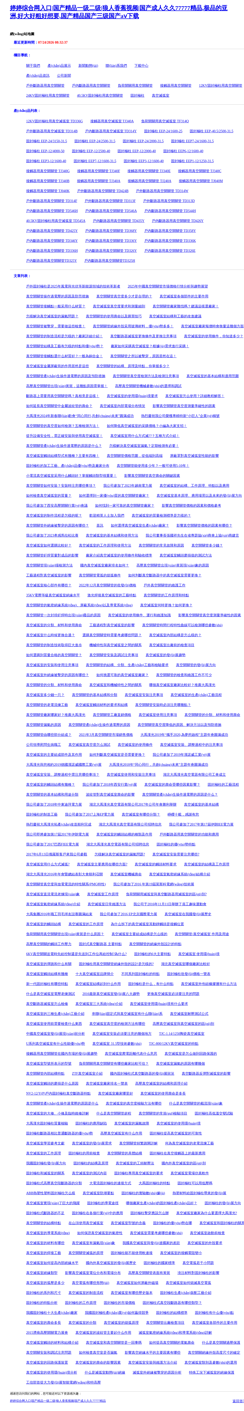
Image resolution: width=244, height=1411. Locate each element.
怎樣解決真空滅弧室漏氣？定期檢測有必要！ (144, 446)
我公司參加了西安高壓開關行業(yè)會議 (57, 505)
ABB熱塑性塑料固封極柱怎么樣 (50, 1193)
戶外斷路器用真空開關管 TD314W (162, 191)
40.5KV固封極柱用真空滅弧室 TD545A (55, 221)
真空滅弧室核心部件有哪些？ (48, 585)
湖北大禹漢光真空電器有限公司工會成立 (194, 774)
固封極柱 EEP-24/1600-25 (163, 131)
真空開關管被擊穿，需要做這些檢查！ (55, 326)
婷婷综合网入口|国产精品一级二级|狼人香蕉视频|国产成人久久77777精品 (58, 1401)
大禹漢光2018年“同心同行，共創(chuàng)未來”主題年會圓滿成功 (158, 765)
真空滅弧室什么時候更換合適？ (50, 635)
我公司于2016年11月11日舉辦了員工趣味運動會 (169, 904)
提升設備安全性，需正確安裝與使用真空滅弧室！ (64, 436)
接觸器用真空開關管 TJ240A (149, 181)
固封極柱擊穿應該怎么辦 (149, 1213)
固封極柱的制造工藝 (42, 814)
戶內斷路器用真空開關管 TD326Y (111, 251)
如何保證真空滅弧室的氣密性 (99, 1233)
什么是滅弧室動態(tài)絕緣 (105, 1372)
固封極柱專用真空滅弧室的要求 (138, 1173)
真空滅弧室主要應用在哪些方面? (102, 864)
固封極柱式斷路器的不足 (45, 1213)
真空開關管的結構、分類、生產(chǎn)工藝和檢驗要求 (127, 665)
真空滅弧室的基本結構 (201, 804)
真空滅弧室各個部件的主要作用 (184, 296)
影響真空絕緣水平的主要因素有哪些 (153, 1352)
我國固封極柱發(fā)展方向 (46, 1163)
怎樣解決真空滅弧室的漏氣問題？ (52, 316)
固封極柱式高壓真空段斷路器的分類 (54, 1183)
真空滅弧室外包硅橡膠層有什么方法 (209, 984)
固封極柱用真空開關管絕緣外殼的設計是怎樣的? (116, 964)
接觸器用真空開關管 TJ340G (48, 171)
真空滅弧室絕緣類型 (42, 1273)
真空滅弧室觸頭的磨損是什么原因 (52, 1083)
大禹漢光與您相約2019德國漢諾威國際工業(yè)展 (64, 765)
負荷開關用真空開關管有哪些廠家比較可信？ (114, 1063)
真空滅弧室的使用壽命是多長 (163, 1093)
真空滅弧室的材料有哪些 (45, 1243)
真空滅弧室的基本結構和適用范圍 (212, 376)
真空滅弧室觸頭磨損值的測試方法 (186, 555)
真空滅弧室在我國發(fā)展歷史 (188, 914)
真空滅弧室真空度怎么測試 (89, 745)
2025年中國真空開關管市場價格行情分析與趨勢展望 (168, 286)
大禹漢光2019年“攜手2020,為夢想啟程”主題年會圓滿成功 (184, 735)
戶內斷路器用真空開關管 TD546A (111, 211)
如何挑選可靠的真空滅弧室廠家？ (122, 675)
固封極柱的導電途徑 (103, 1203)
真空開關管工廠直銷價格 (112, 715)
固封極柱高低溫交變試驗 (214, 1113)
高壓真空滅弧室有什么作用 (121, 1133)
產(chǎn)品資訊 (38, 75)
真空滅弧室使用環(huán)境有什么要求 (159, 1004)
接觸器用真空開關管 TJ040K (48, 191)
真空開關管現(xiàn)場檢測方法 (49, 565)
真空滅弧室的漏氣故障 (131, 1123)
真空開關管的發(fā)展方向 (196, 665)
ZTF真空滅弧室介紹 (87, 1073)
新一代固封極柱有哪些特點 (47, 984)
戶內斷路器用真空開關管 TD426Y (177, 221)
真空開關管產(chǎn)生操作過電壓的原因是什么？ (64, 446)
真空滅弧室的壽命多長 (43, 1323)
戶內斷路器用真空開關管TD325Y (51, 261)
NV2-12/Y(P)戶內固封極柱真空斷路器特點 (58, 1093)
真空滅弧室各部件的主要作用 (214, 1323)
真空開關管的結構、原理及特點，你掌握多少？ (133, 366)
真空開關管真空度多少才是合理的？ (124, 296)
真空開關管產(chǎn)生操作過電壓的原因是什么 (62, 1103)
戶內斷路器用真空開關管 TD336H (52, 251)
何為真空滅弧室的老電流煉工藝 (189, 1143)
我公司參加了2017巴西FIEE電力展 (52, 844)
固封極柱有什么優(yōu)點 (214, 1313)
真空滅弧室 (160, 95)
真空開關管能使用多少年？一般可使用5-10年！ (153, 466)
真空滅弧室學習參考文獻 (45, 1143)
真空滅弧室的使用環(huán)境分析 (51, 1372)
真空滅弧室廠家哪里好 (115, 1093)
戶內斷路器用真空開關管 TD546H (52, 211)
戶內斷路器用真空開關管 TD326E (170, 251)
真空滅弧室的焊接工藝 (43, 1253)
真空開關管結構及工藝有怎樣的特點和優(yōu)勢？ (64, 346)
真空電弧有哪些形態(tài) (90, 1283)
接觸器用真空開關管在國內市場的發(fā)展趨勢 (61, 1054)
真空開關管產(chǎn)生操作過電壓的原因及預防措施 (65, 376)
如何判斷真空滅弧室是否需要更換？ (117, 755)
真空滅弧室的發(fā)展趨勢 (165, 655)
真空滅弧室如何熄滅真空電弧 (188, 1283)
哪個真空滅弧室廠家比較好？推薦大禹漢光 (182, 685)
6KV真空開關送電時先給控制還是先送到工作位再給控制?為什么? (76, 954)
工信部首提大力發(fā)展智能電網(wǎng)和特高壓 (63, 1382)
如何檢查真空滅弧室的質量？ (48, 495)
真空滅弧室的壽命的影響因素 (98, 1362)
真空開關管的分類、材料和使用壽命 (212, 715)
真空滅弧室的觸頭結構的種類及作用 (124, 834)
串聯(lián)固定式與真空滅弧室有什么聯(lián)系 (127, 1014)
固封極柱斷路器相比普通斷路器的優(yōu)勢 (59, 1133)
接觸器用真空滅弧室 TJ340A (112, 121)
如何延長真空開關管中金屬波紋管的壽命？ (59, 406)
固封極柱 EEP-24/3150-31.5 (46, 141)
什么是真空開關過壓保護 (221, 1342)
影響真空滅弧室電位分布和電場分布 (93, 1273)
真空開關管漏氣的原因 (43, 725)
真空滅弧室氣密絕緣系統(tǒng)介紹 (53, 904)
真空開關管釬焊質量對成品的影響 (52, 555)
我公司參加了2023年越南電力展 (127, 486)
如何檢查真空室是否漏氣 (98, 1352)
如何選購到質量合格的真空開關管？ (54, 655)
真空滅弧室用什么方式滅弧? (47, 864)
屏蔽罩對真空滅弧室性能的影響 (194, 456)
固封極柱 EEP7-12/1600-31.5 (95, 161)
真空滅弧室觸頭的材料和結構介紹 (52, 1342)
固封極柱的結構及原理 (90, 1163)
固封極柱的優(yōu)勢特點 (176, 844)
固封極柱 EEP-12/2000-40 (137, 151)
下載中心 (141, 66)
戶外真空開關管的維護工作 (164, 585)
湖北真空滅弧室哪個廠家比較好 (185, 964)
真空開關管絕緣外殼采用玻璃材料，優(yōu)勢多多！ (133, 326)
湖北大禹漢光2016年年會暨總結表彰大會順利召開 (64, 874)
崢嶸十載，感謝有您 (183, 814)
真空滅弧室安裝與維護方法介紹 (152, 1362)
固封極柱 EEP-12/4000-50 (45, 151)
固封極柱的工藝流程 (223, 784)
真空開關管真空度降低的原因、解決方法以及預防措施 (179, 725)
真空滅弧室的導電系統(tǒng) (48, 1233)
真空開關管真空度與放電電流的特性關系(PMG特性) (66, 884)
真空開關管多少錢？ (207, 545)
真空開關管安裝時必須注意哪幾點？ (163, 705)
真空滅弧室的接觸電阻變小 (181, 1253)
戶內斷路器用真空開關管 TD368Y (111, 231)
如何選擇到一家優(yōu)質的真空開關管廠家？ (114, 495)
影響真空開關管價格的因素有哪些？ (204, 525)
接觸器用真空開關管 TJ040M (201, 181)
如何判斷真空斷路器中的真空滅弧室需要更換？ (164, 575)
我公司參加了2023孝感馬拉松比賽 (52, 535)
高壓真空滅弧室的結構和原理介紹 (161, 1083)
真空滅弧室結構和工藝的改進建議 (175, 316)
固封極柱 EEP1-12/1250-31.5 (192, 161)
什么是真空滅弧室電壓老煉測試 (50, 994)
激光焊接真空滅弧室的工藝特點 (111, 595)
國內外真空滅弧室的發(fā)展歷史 (111, 1263)
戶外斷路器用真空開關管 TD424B (103, 191)
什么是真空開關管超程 (113, 1113)
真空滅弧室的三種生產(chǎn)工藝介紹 (55, 1014)
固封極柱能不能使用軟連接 (132, 1253)
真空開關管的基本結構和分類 (94, 695)
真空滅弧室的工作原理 (85, 924)
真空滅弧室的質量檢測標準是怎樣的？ (161, 515)
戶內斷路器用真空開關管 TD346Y (52, 241)
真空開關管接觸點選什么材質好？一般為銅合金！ (64, 356)
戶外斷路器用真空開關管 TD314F (51, 201)
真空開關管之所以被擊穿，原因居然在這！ (143, 356)
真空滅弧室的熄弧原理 (121, 1323)
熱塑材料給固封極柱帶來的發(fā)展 (199, 1193)
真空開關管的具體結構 (124, 1153)
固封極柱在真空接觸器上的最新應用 (177, 1153)
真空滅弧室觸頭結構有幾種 (47, 974)
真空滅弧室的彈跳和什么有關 (48, 964)
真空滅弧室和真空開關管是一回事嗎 (114, 1342)
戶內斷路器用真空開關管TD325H (109, 261)
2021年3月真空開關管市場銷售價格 (106, 735)
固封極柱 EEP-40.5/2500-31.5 (211, 131)
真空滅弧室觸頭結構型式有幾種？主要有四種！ (62, 456)
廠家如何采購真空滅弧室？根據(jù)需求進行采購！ (150, 346)
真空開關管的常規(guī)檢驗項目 (163, 1113)
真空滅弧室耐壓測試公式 (189, 1014)
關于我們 (33, 66)
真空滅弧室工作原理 (103, 894)
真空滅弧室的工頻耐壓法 (135, 1163)
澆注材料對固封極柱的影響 (198, 1273)
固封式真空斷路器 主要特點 (100, 944)
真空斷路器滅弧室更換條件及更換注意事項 (143, 336)
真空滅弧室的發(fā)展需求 (92, 1143)
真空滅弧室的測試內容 (89, 1173)
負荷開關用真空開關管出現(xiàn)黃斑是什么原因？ (65, 934)
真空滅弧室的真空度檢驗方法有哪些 (134, 1103)
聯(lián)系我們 (116, 66)
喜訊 (99, 525)
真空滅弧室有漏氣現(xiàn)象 (93, 1243)
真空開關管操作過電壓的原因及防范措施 (57, 296)
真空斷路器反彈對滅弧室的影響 (206, 1073)
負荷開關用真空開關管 (135, 85)
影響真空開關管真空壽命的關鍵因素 (152, 476)
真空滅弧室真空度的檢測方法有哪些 (117, 1024)
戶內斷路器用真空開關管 (91, 85)
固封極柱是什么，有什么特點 (151, 984)
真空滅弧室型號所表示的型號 (48, 1063)
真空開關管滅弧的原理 (85, 1253)
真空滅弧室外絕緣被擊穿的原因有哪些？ (57, 675)
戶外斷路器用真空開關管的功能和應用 (189, 834)
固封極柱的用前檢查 (84, 1153)
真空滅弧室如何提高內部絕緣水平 (52, 1263)
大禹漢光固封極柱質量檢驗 (47, 1123)
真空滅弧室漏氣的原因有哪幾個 (180, 1063)
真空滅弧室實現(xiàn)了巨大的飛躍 (53, 1203)
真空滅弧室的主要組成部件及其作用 (54, 755)
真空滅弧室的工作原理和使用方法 (105, 545)
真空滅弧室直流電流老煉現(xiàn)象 (53, 894)
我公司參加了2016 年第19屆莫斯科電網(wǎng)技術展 (153, 884)
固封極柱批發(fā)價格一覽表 (188, 974)
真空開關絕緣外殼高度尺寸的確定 (214, 1352)
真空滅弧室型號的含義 (128, 1223)
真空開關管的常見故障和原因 (161, 545)
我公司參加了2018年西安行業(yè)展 (109, 784)
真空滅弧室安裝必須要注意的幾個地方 (122, 1034)
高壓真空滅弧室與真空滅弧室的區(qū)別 (183, 1024)
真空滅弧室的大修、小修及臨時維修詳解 (57, 1113)
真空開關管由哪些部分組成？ (48, 735)
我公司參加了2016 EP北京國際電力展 (128, 914)
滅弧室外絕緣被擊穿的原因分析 (157, 1372)
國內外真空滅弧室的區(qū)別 (184, 1163)
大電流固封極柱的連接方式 (110, 1183)
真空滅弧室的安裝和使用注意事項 (52, 665)
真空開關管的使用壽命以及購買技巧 (114, 316)
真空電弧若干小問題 (198, 1263)
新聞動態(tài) (88, 66)
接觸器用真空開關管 (175, 85)
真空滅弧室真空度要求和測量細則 (119, 306)
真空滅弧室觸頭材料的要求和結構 (101, 705)
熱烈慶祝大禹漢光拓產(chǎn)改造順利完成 (58, 824)
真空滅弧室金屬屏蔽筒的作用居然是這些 (57, 366)
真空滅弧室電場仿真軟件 (190, 1173)
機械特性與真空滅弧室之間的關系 (115, 645)
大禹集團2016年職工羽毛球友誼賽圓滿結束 (59, 914)
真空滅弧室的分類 (82, 1323)
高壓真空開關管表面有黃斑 (149, 1273)
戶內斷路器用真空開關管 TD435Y (118, 221)
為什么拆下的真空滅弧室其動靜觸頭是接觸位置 (147, 924)
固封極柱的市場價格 (119, 1303)
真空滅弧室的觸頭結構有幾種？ (50, 784)
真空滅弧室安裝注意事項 (144, 695)
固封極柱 (137, 95)
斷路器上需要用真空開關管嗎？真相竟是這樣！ (62, 396)
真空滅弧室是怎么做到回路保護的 (191, 1054)
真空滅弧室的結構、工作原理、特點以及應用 (194, 486)
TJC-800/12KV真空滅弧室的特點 (173, 1044)
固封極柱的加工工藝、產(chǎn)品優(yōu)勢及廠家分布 (67, 466)
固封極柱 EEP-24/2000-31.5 (143, 141)
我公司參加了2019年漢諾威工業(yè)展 (182, 755)
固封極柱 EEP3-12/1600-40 (46, 161)
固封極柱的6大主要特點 (152, 954)
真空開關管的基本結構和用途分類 (52, 794)
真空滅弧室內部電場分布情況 (122, 406)
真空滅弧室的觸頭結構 (43, 924)
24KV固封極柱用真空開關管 (47, 95)
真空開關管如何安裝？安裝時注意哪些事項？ (61, 486)
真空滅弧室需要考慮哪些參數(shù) (156, 1233)
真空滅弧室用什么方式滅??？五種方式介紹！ (145, 436)
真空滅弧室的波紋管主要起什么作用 (103, 1333)
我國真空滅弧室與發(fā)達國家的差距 (151, 1243)
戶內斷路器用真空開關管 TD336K (170, 241)
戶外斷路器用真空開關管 (45, 85)
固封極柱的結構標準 (171, 1313)
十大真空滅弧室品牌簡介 (94, 974)
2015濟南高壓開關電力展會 (47, 1333)
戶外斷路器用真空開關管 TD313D (169, 201)
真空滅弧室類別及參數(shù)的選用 (210, 1362)
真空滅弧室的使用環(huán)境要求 (132, 396)
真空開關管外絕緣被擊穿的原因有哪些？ (57, 525)
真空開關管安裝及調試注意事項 (113, 655)
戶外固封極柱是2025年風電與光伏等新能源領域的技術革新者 (73, 286)
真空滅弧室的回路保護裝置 (47, 1362)
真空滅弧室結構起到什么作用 (98, 984)
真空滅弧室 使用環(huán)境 (199, 954)
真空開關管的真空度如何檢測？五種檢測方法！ (62, 426)
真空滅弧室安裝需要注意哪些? (175, 854)
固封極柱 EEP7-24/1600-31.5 (192, 141)
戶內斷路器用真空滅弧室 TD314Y (111, 131)
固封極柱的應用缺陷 (91, 1123)
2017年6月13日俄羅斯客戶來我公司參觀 (56, 854)
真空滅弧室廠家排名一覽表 (107, 1083)
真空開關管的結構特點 (43, 1223)
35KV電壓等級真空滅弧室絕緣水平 (53, 595)
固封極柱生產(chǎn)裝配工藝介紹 (185, 1293)
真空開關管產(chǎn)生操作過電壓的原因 (99, 725)
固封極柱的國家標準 (159, 1263)
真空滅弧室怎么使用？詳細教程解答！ (195, 396)
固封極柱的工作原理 (80, 1303)
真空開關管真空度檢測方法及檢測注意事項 (146, 376)
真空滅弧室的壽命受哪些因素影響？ (172, 784)
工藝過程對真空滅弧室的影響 (48, 575)
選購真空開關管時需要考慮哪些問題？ (112, 635)
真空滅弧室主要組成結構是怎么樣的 (139, 934)
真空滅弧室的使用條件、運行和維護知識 (139, 615)
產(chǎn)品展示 (59, 66)
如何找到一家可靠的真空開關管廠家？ (124, 505)
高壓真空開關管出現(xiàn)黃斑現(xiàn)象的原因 (172, 565)
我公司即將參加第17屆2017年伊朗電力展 (57, 834)
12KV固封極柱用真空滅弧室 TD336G (54, 121)
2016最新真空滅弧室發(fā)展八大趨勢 (111, 994)
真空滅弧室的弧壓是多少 (45, 1283)
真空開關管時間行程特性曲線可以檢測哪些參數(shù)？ (182, 625)
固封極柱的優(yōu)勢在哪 (172, 1223)
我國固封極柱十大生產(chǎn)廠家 (51, 1313)
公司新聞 (64, 75)
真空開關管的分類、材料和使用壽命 (54, 685)
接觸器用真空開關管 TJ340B (47, 181)
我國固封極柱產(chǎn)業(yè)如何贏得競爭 (117, 1313)
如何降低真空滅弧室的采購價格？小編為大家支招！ (147, 426)
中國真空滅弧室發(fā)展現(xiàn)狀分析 (55, 1034)
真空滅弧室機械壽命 (126, 874)
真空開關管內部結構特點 (45, 1073)
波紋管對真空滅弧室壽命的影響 (110, 794)
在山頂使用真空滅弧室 (85, 1223)
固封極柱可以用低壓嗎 (195, 1183)
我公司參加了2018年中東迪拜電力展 (54, 804)
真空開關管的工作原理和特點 (166, 595)
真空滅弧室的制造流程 (85, 1293)
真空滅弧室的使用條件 (135, 745)
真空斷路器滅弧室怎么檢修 (47, 1004)
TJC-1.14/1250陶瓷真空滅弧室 (181, 1034)
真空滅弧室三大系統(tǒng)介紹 (98, 1004)
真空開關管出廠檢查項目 (165, 1323)
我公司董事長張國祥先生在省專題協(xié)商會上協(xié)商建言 (192, 535)
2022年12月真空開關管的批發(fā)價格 (107, 585)
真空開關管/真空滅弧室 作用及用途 (202, 934)
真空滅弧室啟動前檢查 (207, 1233)
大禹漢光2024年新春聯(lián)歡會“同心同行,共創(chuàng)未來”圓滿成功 (80, 416)
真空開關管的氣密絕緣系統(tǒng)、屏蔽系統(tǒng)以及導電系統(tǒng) (79, 605)
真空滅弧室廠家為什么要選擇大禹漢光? (206, 1213)
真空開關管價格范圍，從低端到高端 (135, 456)
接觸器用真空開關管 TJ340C (199, 171)
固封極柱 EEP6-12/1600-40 (183, 151)
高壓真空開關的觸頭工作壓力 (48, 944)
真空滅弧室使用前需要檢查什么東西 (54, 1024)
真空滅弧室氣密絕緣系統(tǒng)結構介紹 (179, 874)
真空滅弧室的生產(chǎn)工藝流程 (196, 695)
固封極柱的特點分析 (42, 1303)
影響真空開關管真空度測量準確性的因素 (184, 406)
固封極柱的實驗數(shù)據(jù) (143, 1193)
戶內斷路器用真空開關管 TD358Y (170, 231)
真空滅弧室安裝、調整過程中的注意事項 (191, 745)
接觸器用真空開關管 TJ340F (98, 171)
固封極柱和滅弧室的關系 (45, 1173)
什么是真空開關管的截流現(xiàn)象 (196, 1103)
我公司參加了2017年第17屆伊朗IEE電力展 (201, 824)
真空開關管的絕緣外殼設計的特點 (155, 944)
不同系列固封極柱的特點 (140, 974)
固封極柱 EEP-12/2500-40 (91, 151)
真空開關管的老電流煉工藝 (47, 705)
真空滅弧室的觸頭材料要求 (156, 864)
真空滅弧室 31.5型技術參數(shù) (116, 1044)
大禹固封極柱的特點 (154, 1183)
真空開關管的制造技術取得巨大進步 (54, 645)
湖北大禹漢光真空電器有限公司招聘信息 (130, 824)
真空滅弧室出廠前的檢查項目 (171, 645)
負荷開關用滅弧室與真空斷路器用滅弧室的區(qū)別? (166, 894)
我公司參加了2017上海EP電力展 (89, 814)
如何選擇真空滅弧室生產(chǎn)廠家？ (140, 525)
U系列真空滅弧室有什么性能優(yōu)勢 (55, 1044)
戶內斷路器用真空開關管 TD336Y (111, 241)
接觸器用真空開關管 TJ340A (99, 181)
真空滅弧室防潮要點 (98, 1193)
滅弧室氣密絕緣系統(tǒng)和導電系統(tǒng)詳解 (175, 1333)
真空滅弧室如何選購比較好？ (48, 545)
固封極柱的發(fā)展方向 (223, 1203)
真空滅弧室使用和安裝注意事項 (131, 774)
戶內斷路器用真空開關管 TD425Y (52, 231)
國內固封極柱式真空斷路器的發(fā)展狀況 (142, 1073)
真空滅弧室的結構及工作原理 (206, 864)
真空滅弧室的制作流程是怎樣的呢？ (54, 515)
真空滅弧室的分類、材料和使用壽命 (54, 625)
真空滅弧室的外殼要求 (204, 1243)
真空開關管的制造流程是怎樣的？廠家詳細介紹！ (64, 336)
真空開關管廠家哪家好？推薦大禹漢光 (55, 715)
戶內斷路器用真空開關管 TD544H (170, 211)
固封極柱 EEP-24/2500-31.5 (94, 141)
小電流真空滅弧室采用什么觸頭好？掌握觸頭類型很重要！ (71, 476)
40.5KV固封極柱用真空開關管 (100, 95)
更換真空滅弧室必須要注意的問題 (173, 994)
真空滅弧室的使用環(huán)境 (179, 1123)
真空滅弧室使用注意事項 (158, 715)
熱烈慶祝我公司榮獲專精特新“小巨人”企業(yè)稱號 (180, 416)
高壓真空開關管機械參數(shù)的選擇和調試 (148, 386)
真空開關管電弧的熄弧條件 (100, 575)
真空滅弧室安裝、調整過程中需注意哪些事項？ (62, 774)
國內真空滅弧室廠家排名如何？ (104, 565)
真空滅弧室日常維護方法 (107, 904)
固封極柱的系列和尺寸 (43, 1293)
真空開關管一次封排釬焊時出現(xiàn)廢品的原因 (63, 615)
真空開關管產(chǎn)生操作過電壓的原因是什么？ (180, 794)
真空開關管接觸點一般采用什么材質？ (55, 306)
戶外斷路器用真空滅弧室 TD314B (52, 131)
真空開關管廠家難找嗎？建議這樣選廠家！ (186, 306)
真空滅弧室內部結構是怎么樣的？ (175, 635)
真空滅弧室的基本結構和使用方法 (112, 535)
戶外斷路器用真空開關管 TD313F (110, 201)
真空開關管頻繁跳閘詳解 (138, 1143)
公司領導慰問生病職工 (43, 745)
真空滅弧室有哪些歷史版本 (132, 1293)
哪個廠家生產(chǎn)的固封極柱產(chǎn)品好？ (161, 1203)
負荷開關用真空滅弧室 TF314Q (165, 121)
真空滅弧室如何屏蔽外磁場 (137, 1283)
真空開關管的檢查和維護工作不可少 (184, 675)
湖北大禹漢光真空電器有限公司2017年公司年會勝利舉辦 (133, 804)
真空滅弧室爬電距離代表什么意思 (131, 1054)
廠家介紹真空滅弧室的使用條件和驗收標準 (119, 555)
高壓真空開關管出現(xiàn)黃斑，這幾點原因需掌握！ (67, 386)
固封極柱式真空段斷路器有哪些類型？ (172, 1303)
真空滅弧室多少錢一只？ (45, 695)
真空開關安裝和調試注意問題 (48, 1352)
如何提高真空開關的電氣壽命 (171, 1342)
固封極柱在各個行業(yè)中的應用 (97, 1213)
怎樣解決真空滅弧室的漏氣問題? (120, 854)
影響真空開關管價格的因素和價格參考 (191, 505)
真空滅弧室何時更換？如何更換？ (166, 605)
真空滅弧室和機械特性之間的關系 (115, 685)
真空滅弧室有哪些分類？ (141, 814)
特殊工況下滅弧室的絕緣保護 (211, 1372)
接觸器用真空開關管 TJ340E (149, 171)
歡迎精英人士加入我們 (106, 515)
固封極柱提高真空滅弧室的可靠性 (176, 1133)
